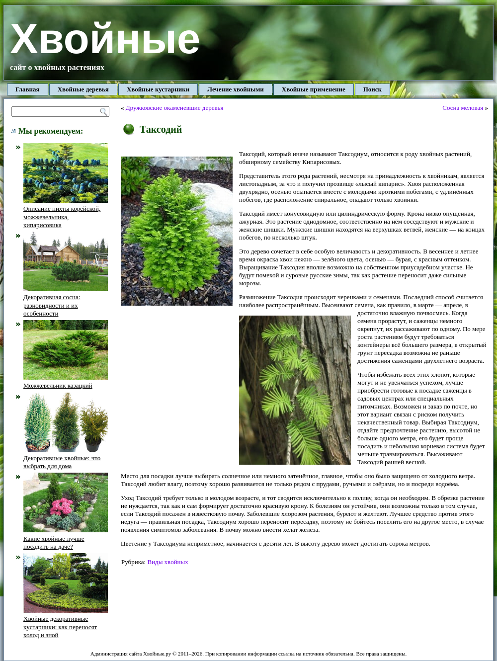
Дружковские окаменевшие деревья (175, 107)
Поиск (372, 89)
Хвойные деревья (83, 89)
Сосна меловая (462, 107)
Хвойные (105, 38)
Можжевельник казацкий (65, 381)
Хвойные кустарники (158, 89)
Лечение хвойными (235, 89)
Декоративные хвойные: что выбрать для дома (65, 458)
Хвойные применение (313, 89)
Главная (27, 89)
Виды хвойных (167, 562)
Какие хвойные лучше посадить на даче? (65, 538)
